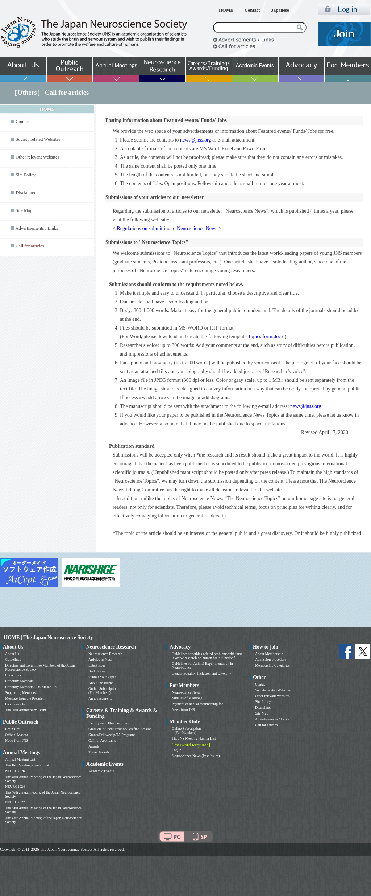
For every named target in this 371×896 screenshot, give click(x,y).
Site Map (24, 210)
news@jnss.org (195, 140)
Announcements (100, 698)
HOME (226, 10)
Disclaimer (26, 192)
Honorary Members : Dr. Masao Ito (31, 687)
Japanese (280, 10)
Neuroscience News (186, 692)
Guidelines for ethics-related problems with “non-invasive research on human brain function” (208, 656)
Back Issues (97, 671)
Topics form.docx (266, 336)
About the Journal (101, 683)
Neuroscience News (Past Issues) (196, 756)
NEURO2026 (15, 771)
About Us (12, 654)
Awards (93, 746)
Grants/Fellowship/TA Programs (111, 735)
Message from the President (25, 698)
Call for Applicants (102, 740)
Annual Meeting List (20, 759)
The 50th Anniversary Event (25, 710)
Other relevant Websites (37, 157)
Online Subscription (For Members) (102, 691)
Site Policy (26, 174)
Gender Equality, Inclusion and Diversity (201, 673)
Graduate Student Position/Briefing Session (119, 729)
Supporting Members (20, 693)
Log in (176, 750)
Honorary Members (19, 681)
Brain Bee (12, 729)
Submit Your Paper (102, 677)
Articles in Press (100, 660)
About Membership (269, 654)
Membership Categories (272, 665)
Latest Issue (97, 665)
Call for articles (266, 725)
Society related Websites (38, 139)
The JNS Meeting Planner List (27, 765)
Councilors (13, 675)
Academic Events (101, 771)
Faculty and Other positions (108, 723)
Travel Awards (98, 752)
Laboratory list (15, 704)
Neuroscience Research (105, 654)
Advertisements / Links (36, 228)
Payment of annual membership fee (197, 704)
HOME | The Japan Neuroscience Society (48, 637)
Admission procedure (270, 660)
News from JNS (16, 740)
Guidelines (13, 660)
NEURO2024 (15, 787)
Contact (252, 10)
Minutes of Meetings (187, 698)
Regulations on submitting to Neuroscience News (167, 228)
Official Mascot (16, 735)
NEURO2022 (15, 802)
